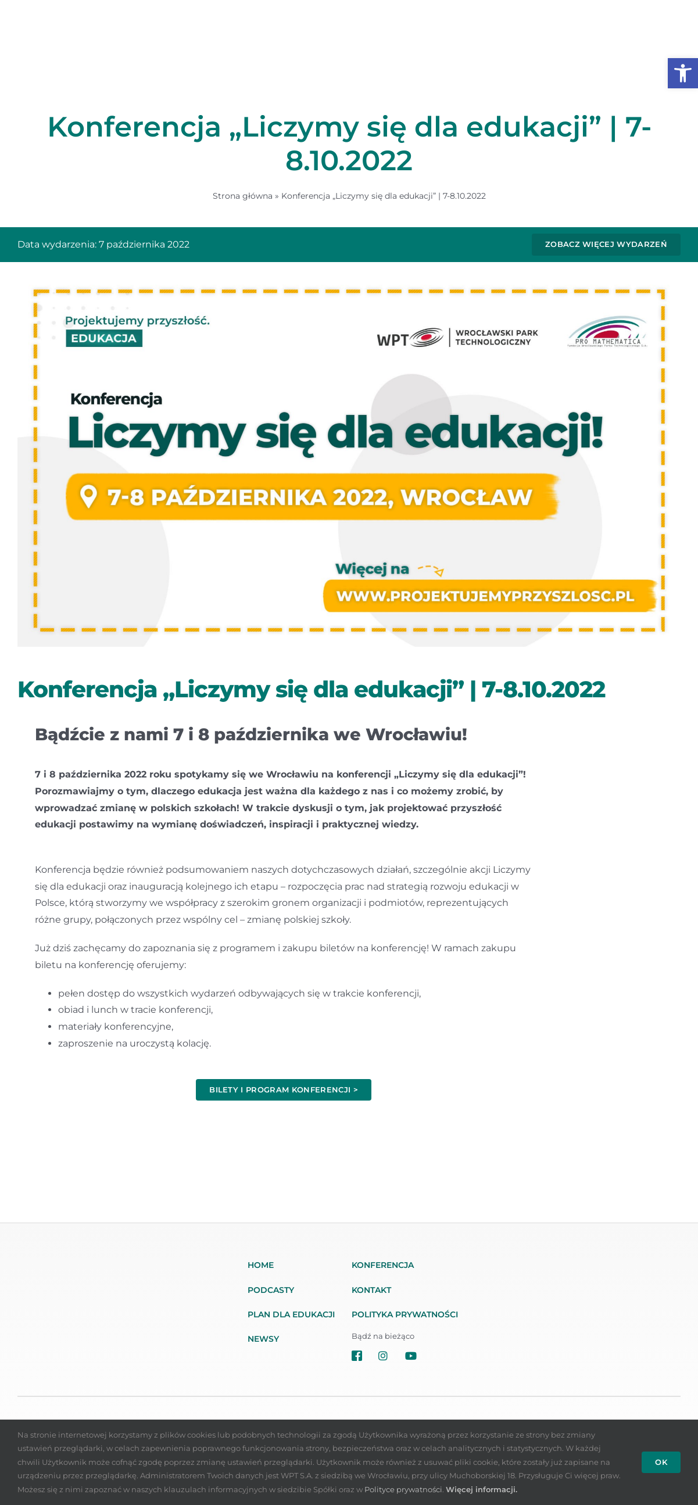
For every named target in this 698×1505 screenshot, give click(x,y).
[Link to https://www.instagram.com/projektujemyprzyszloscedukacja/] (384, 1355)
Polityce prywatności (403, 1489)
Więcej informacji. (481, 1489)
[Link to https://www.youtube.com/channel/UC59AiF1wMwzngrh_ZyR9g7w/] (435, 1355)
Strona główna (243, 196)
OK (661, 1462)
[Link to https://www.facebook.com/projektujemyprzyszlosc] (358, 1355)
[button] (683, 73)
